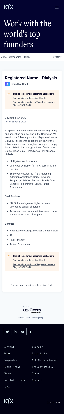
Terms (36, 373)
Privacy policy (24, 318)
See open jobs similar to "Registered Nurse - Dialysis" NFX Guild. (34, 103)
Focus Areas (12, 366)
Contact (37, 380)
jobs (4, 57)
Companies (10, 360)
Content (9, 346)
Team (7, 353)
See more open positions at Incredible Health (32, 285)
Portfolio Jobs (14, 380)
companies (15, 57)
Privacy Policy (42, 366)
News (7, 386)
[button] (56, 7)
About (7, 373)
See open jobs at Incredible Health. (29, 98)
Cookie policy (37, 318)
